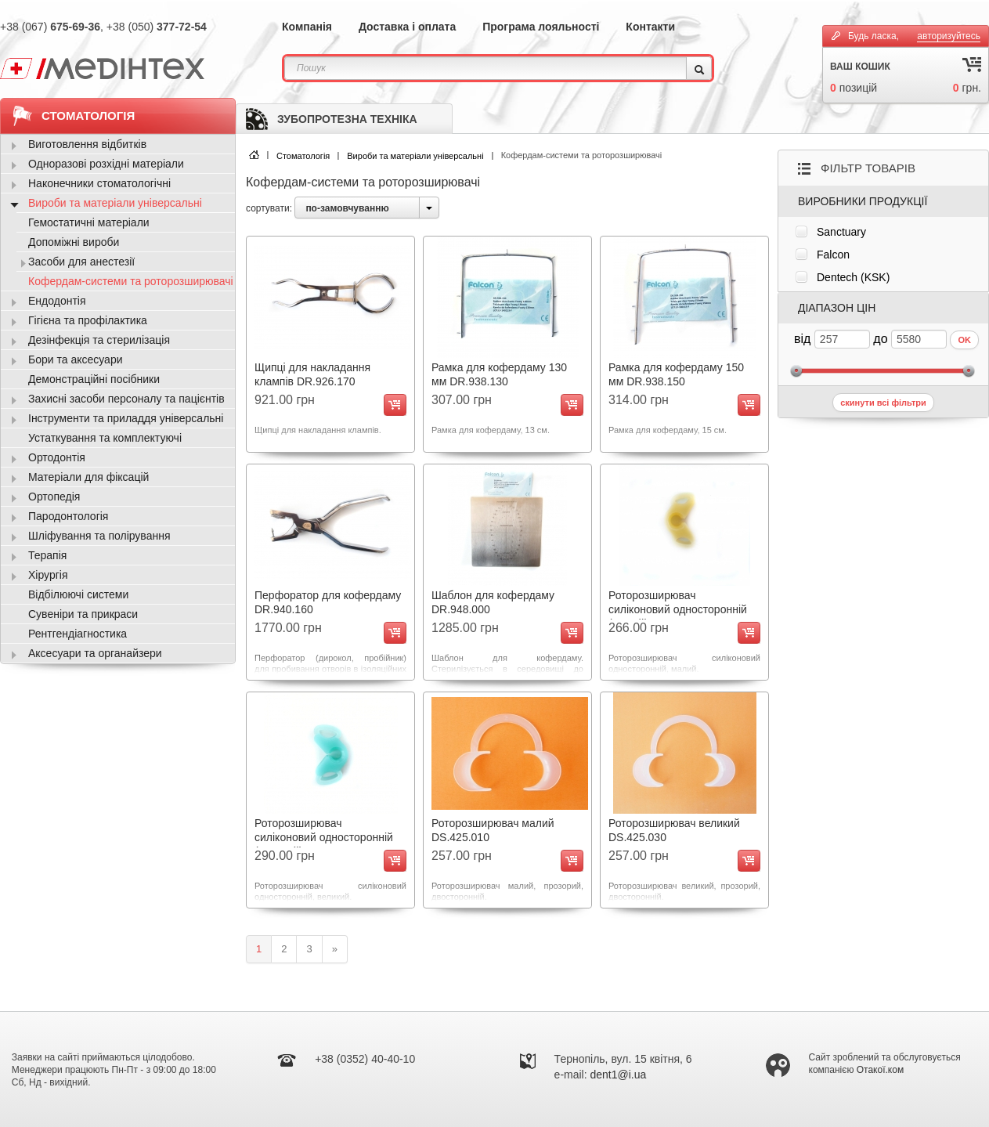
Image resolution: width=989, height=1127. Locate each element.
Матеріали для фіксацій (88, 477)
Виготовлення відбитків (87, 144)
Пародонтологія (68, 516)
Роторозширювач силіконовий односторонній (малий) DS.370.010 (677, 609)
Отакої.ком (880, 1069)
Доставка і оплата (407, 26)
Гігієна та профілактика (87, 320)
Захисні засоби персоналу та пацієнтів (126, 398)
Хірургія (48, 574)
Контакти (650, 26)
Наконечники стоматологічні (99, 183)
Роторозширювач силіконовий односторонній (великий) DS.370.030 (323, 837)
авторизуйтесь (948, 36)
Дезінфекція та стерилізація (99, 340)
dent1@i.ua (618, 1074)
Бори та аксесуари (75, 359)
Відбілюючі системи (78, 594)
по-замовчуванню (346, 208)
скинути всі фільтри (883, 402)
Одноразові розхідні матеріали (106, 163)
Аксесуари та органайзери (95, 653)
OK (964, 340)
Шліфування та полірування (99, 535)
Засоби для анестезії (81, 261)
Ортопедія (54, 496)
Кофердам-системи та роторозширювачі (130, 281)
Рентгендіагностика (77, 633)
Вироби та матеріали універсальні (415, 156)
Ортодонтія (56, 457)
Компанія (307, 26)
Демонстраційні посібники (94, 379)
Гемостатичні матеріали (89, 222)
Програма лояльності (540, 26)
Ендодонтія (57, 300)
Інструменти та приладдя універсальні (125, 418)
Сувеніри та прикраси (83, 614)
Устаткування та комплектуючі (105, 438)
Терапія (47, 555)
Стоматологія (303, 156)
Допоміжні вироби (73, 242)
